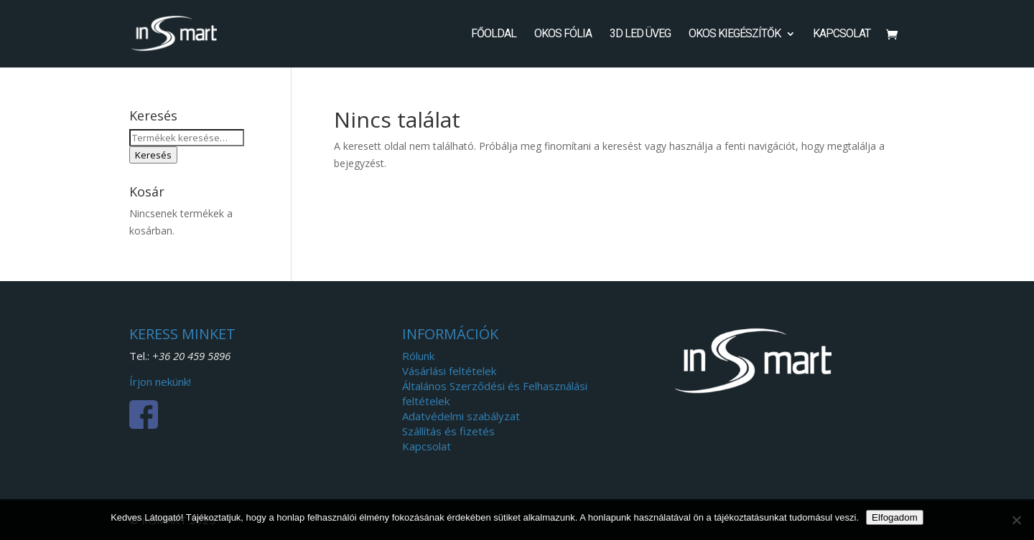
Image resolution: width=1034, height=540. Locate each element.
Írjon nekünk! (160, 381)
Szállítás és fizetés (448, 431)
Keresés (153, 154)
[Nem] (1016, 520)
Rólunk (418, 356)
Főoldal (493, 34)
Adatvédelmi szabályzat (461, 416)
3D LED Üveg (640, 34)
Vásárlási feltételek (449, 371)
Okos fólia (563, 34)
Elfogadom (895, 517)
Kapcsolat (841, 34)
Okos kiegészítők (735, 34)
